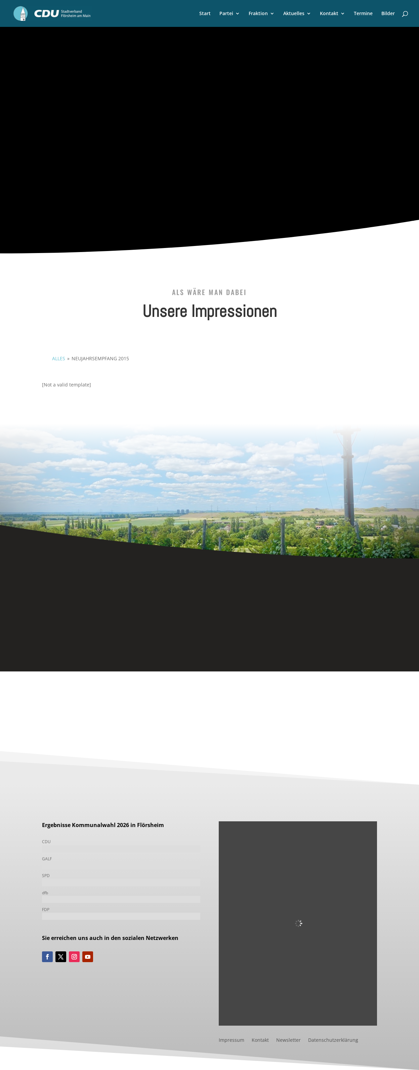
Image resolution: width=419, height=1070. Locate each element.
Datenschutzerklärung (333, 1040)
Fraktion (258, 13)
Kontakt (329, 13)
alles (58, 358)
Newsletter (288, 1040)
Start (205, 13)
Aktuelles (293, 13)
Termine (363, 13)
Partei (226, 13)
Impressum (231, 1040)
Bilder (388, 13)
